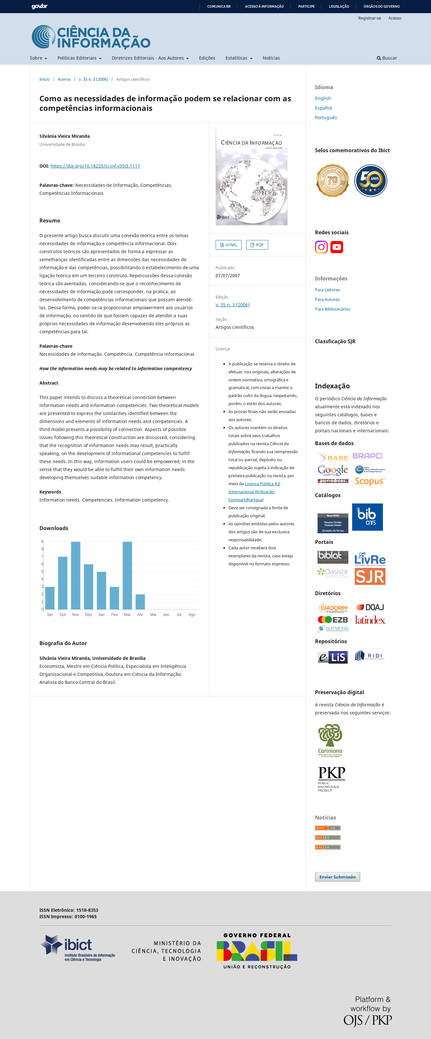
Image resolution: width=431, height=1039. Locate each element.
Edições (207, 58)
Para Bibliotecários (332, 309)
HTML (231, 245)
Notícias (271, 58)
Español (323, 108)
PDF (259, 245)
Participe (306, 6)
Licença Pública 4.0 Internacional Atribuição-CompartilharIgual (254, 492)
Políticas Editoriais (77, 58)
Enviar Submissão (337, 877)
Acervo (64, 79)
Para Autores (327, 299)
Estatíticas (237, 58)
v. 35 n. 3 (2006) (93, 79)
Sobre (37, 58)
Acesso (395, 18)
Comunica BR (219, 6)
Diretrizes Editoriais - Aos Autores (148, 58)
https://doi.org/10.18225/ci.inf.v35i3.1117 (95, 166)
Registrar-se (369, 18)
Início (44, 79)
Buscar (387, 58)
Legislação (339, 6)
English (323, 98)
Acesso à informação (264, 6)
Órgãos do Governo (382, 6)
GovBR (39, 7)
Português (326, 117)
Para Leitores (327, 290)
